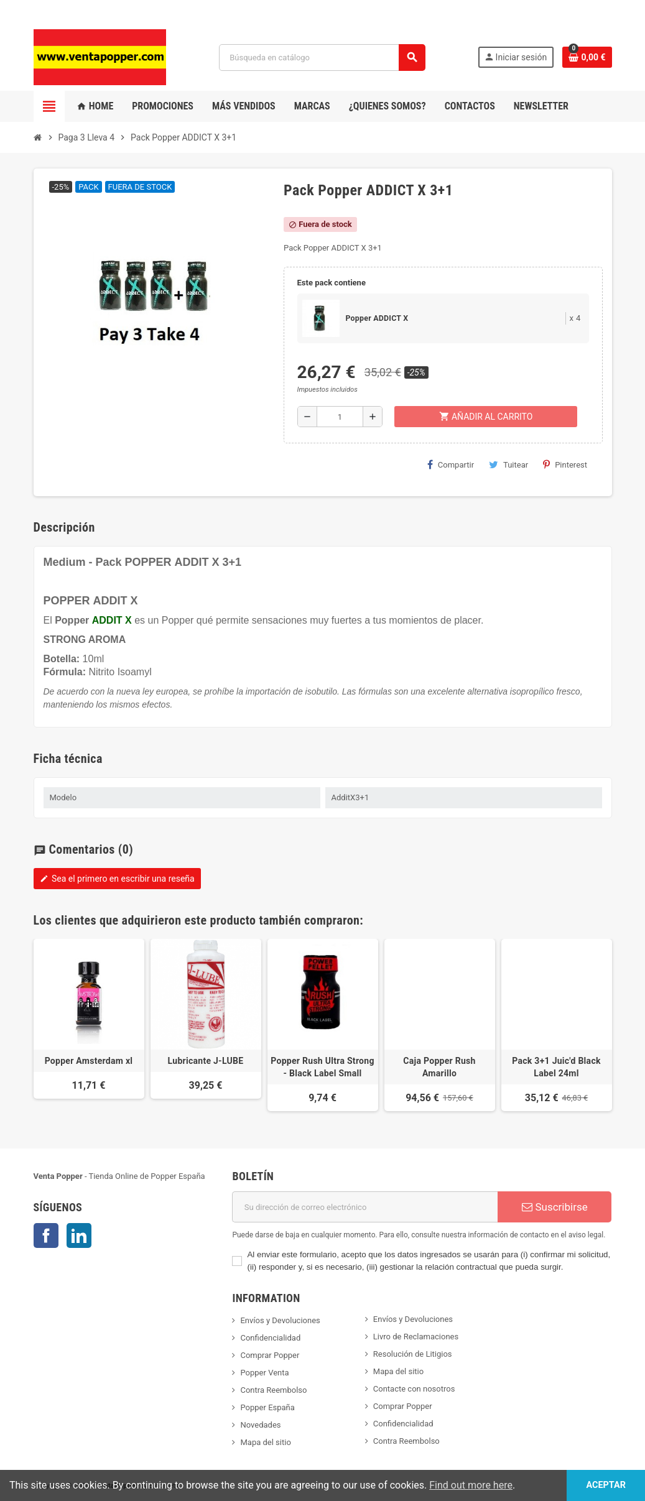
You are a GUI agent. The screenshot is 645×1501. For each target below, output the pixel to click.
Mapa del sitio (265, 1442)
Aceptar (606, 1485)
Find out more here (471, 1485)
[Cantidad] (340, 417)
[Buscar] (322, 57)
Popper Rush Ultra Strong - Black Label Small (322, 1067)
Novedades (260, 1424)
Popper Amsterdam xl (89, 1061)
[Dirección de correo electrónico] (365, 1206)
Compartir (450, 464)
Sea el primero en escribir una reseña (117, 879)
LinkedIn (79, 1235)
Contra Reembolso (273, 1390)
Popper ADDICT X (377, 318)
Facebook (46, 1235)
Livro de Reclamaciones (415, 1336)
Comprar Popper (269, 1355)
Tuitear (508, 464)
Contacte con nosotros (414, 1388)
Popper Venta (264, 1372)
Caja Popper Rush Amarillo (439, 1067)
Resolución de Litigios (412, 1354)
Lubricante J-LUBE (206, 1061)
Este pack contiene (331, 282)
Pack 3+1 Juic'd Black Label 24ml (556, 1067)
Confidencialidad (270, 1337)
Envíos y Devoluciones (280, 1320)
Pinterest (565, 464)
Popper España (267, 1407)
